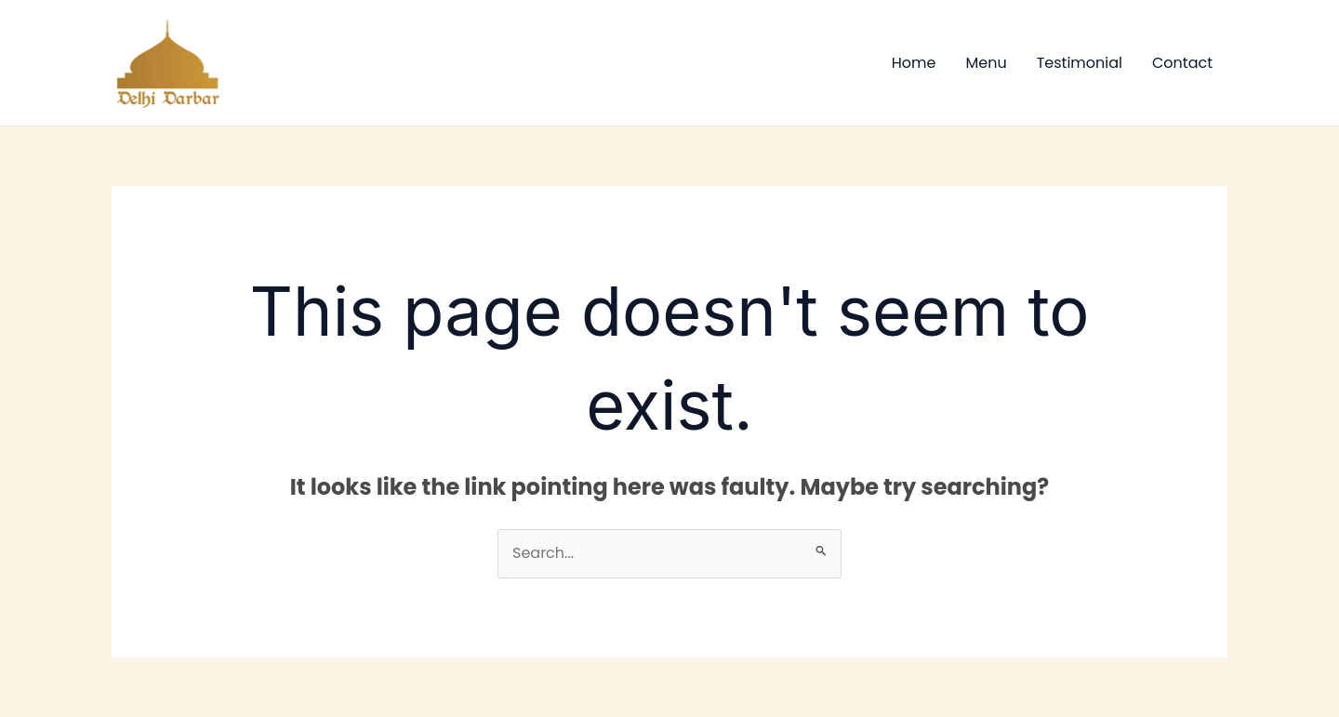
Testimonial (1079, 62)
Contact (1182, 62)
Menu (985, 62)
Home (914, 62)
